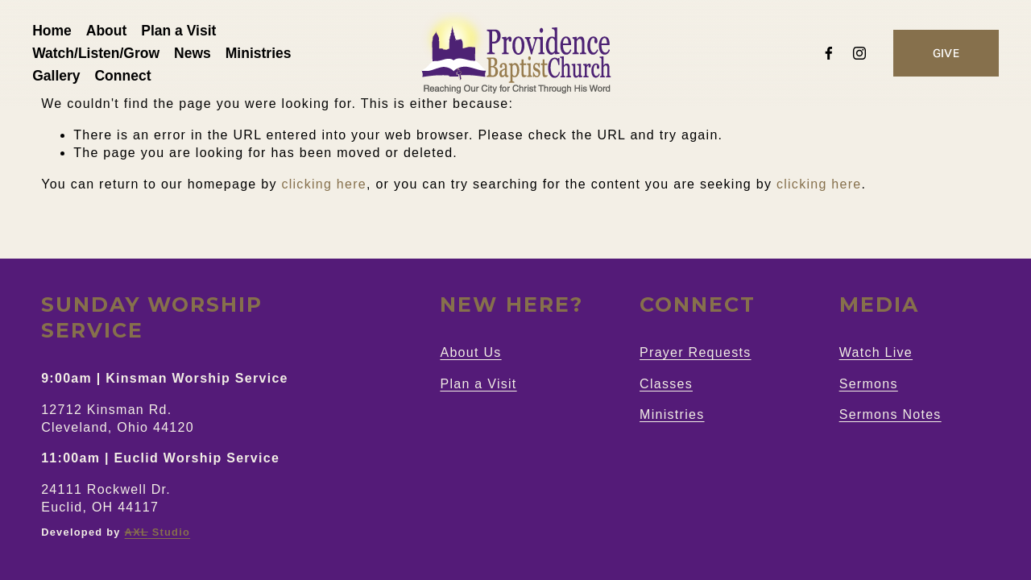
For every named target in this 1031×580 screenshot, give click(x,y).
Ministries (267, 56)
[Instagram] (851, 56)
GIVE (937, 56)
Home (61, 34)
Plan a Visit (187, 34)
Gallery (65, 79)
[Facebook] (820, 56)
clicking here (323, 184)
